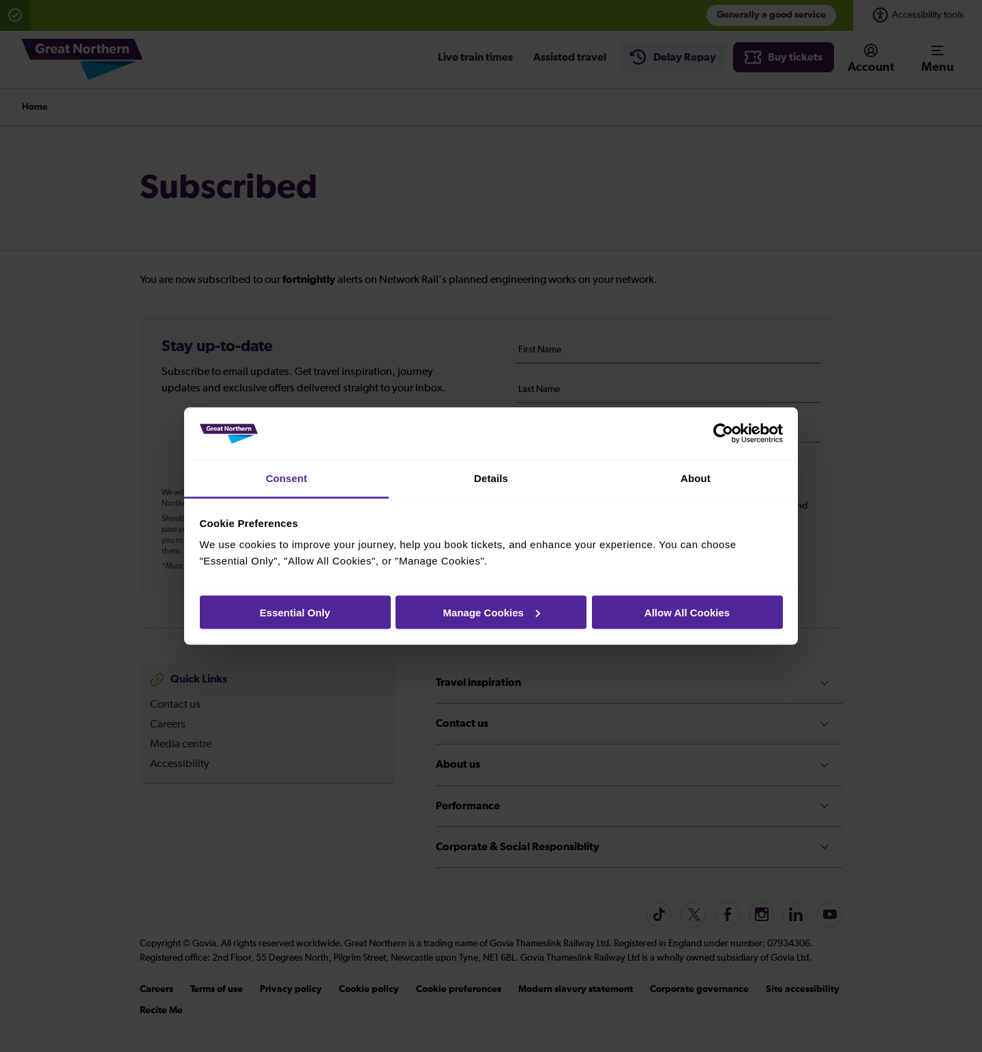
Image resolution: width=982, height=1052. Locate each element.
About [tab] (696, 478)
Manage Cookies (491, 612)
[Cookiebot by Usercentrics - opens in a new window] (723, 433)
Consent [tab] (287, 478)
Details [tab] (491, 478)
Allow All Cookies (687, 612)
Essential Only (295, 612)
